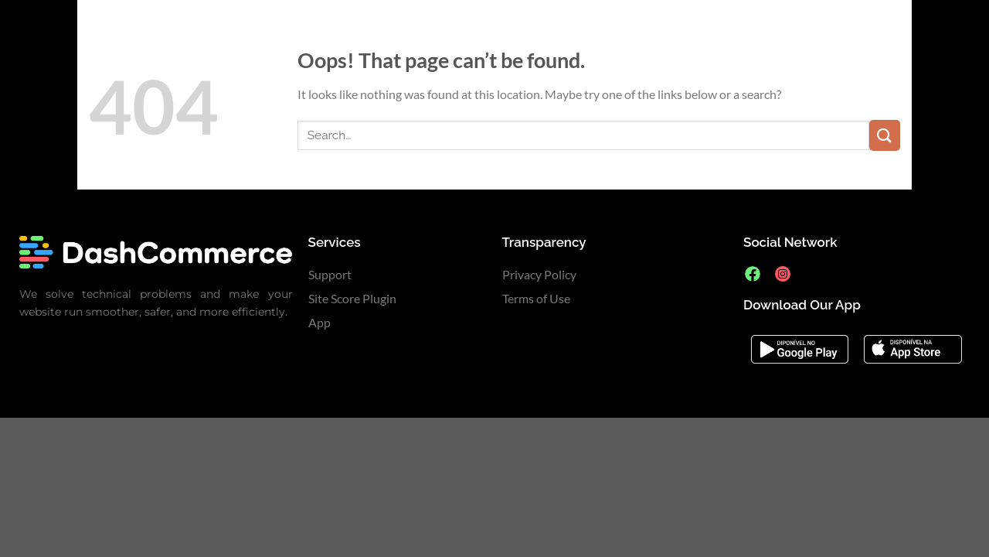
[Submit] (884, 135)
